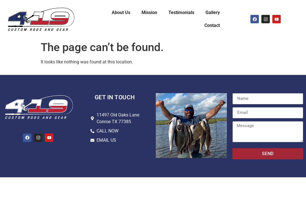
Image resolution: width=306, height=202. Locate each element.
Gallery (212, 12)
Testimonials (181, 12)
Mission (149, 12)
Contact (212, 25)
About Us (121, 12)
